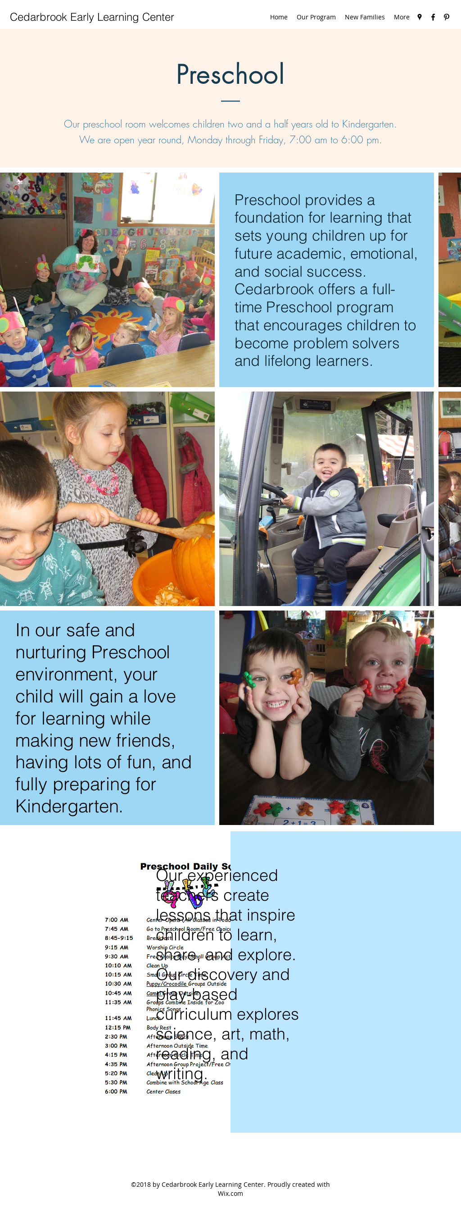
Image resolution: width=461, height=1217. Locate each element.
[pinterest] (446, 17)
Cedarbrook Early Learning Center (92, 16)
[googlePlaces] (419, 17)
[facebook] (433, 17)
